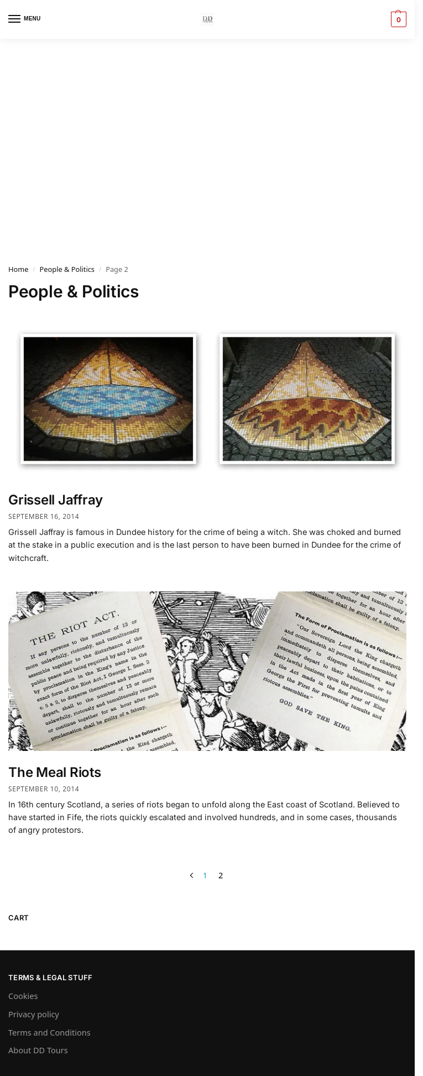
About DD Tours (38, 1050)
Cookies (23, 995)
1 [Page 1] (205, 875)
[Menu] (24, 19)
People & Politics (67, 269)
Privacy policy (33, 1014)
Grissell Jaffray (55, 500)
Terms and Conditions (49, 1032)
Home (18, 269)
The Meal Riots (54, 772)
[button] (397, 19)
